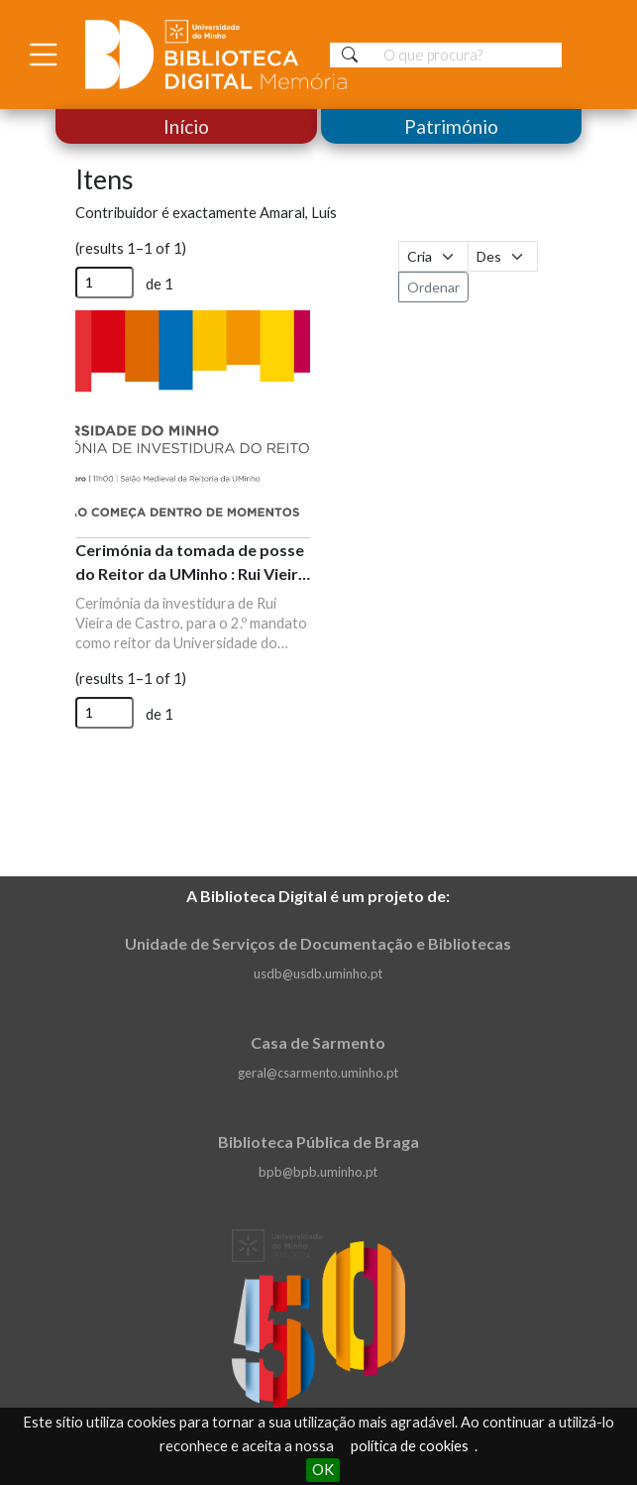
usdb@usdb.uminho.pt (318, 973)
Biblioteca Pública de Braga (318, 1141)
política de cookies (410, 1445)
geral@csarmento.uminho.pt (318, 1073)
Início (186, 126)
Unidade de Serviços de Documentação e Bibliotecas (318, 943)
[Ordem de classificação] (503, 256)
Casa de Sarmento (318, 1042)
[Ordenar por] (433, 256)
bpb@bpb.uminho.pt (318, 1172)
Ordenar (433, 287)
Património (451, 126)
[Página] (104, 282)
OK (323, 1469)
